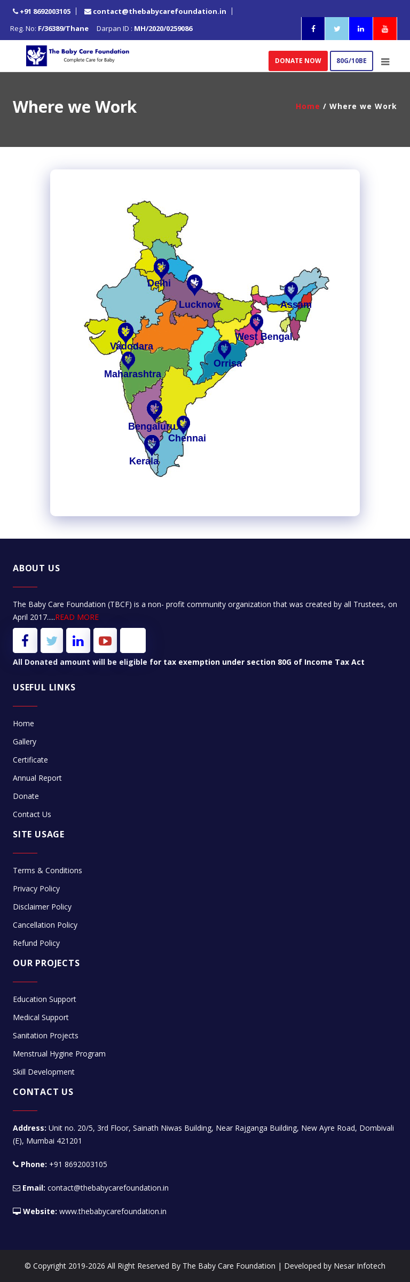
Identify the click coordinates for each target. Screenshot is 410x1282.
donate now (298, 60)
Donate (26, 796)
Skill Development (44, 1072)
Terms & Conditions (47, 870)
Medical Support (41, 1017)
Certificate (30, 760)
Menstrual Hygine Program (59, 1053)
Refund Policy (36, 943)
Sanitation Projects (45, 1035)
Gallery (24, 741)
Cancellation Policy (45, 925)
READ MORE (77, 617)
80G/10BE (351, 60)
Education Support (44, 999)
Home (308, 106)
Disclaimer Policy (42, 907)
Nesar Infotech (359, 1266)
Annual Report (37, 778)
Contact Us (32, 814)
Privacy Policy (36, 888)
